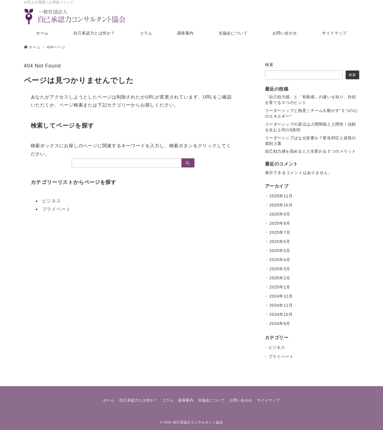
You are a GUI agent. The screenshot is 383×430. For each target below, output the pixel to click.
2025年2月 (280, 278)
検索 (269, 64)
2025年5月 (280, 250)
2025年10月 (281, 205)
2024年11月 (281, 305)
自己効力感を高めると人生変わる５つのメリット (310, 151)
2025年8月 (280, 223)
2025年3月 (280, 269)
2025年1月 (280, 287)
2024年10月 (281, 314)
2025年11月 (281, 196)
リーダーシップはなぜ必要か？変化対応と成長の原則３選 (310, 141)
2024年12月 (281, 296)
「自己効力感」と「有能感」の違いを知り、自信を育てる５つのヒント (310, 100)
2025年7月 (280, 232)
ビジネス (51, 200)
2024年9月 (280, 323)
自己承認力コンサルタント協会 (198, 422)
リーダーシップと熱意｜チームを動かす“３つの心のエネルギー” (311, 113)
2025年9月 (280, 214)
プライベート (56, 209)
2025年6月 (280, 241)
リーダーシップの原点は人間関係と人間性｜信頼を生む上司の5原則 (310, 127)
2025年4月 (280, 259)
